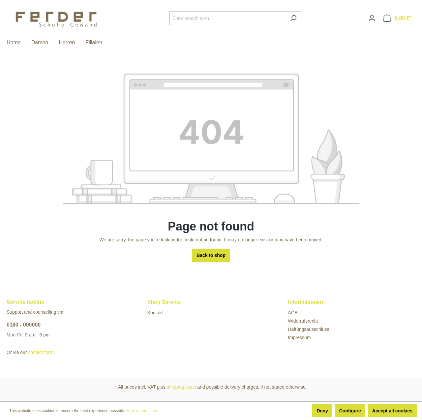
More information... (142, 410)
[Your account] (371, 18)
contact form (40, 352)
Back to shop (211, 255)
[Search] (293, 18)
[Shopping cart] (397, 18)
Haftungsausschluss (308, 329)
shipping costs (181, 387)
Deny (322, 410)
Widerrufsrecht (303, 321)
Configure (350, 410)
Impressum (299, 337)
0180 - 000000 (24, 325)
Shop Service (164, 302)
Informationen (305, 302)
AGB (293, 312)
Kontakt (155, 312)
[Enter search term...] (227, 18)
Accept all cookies (392, 410)
